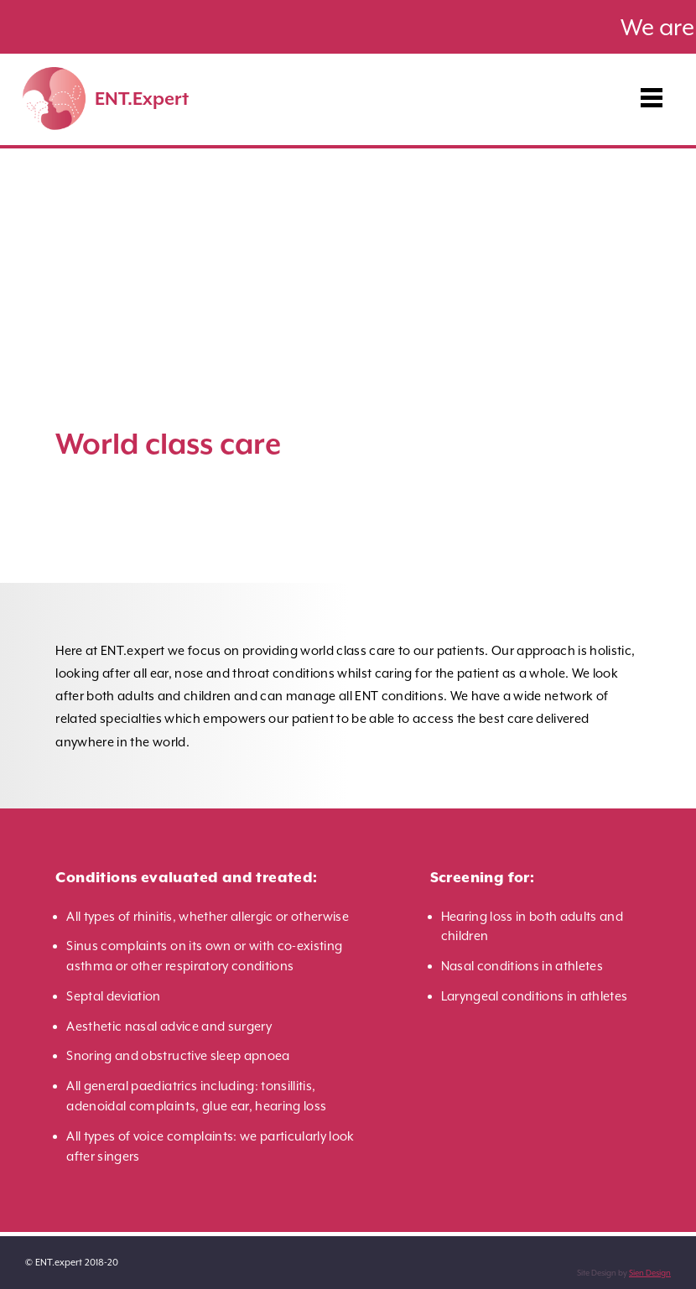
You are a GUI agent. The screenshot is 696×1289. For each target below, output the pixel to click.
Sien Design (650, 1272)
